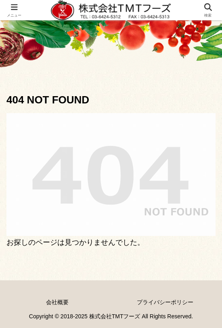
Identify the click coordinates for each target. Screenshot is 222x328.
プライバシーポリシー (165, 302)
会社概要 (57, 302)
